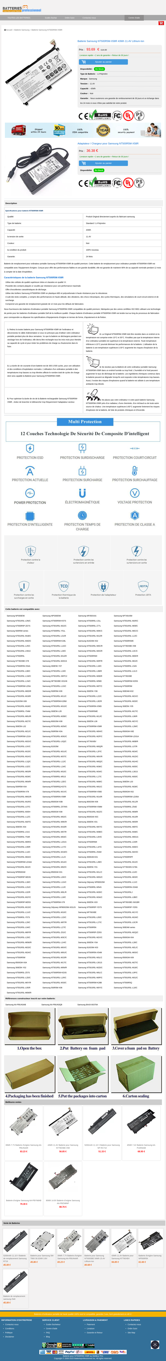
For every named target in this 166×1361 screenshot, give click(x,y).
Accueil (9, 30)
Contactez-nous (89, 18)
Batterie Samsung (21, 30)
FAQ (48, 1333)
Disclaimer (9, 1337)
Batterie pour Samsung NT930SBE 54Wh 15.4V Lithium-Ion (94, 1258)
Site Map (131, 1333)
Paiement (91, 1324)
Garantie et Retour (94, 1333)
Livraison (90, 1328)
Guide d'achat (51, 18)
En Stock (99, 69)
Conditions (9, 1328)
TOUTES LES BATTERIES (18, 18)
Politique (9, 1333)
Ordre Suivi (69, 18)
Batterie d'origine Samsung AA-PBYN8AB (23, 1200)
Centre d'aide (134, 18)
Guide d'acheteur (53, 1324)
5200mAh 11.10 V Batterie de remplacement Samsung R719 (15, 1258)
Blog (48, 1337)
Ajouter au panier (103, 62)
